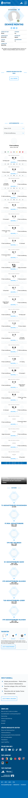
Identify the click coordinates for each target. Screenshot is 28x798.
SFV (2, 782)
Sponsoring (4, 716)
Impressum (23, 784)
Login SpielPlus (5, 742)
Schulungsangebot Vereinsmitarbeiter (10, 735)
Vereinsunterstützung (6, 718)
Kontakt (3, 723)
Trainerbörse (4, 739)
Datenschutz (16, 784)
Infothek (3, 721)
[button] (11, 28)
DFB (6, 782)
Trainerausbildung (5, 732)
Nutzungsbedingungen (6, 784)
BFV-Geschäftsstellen (6, 737)
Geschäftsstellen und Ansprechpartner (11, 713)
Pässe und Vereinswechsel (7, 730)
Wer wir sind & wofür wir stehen (9, 711)
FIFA (14, 782)
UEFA (9, 782)
